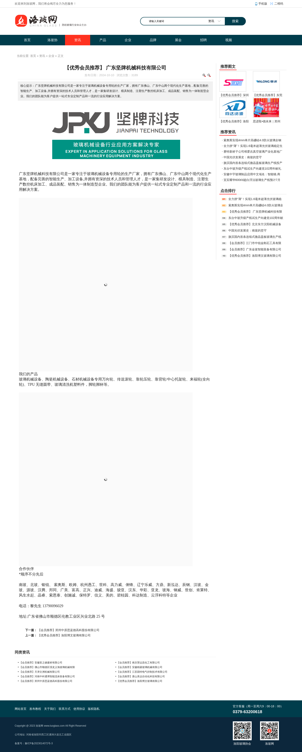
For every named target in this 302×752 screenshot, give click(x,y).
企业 (51, 56)
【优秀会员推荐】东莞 (267, 95)
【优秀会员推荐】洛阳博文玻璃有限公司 (64, 635)
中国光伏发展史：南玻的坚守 (243, 157)
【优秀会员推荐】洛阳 (234, 121)
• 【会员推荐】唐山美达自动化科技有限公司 (140, 676)
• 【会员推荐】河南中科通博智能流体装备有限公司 (46, 676)
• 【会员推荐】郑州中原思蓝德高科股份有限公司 (45, 681)
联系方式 (64, 708)
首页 (33, 56)
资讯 (42, 56)
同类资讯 (22, 652)
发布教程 (35, 708)
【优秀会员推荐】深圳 (234, 95)
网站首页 (20, 708)
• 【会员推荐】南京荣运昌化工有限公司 (137, 662)
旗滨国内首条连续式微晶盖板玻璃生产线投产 (253, 163)
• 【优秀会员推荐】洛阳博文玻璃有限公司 (138, 681)
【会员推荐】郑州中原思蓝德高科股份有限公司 (68, 630)
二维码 (278, 3)
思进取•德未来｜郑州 (266, 121)
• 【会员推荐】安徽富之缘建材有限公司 (40, 662)
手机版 (262, 3)
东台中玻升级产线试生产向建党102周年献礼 (252, 168)
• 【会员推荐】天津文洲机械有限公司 (39, 671)
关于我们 (50, 708)
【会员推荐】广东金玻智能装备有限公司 (254, 249)
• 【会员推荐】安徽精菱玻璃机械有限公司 (138, 667)
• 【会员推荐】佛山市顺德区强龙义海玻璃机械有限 (46, 667)
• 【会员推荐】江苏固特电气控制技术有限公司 (141, 671)
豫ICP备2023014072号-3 (39, 743)
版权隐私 (94, 708)
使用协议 (79, 708)
